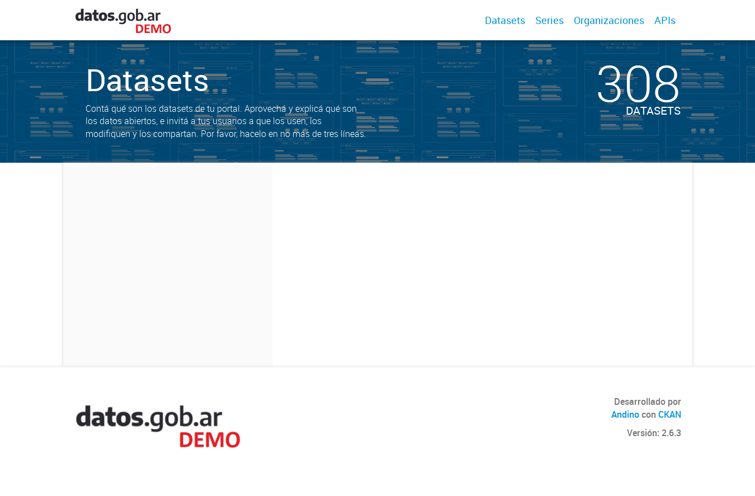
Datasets (505, 20)
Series (549, 20)
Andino (625, 414)
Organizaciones (609, 20)
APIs (665, 20)
